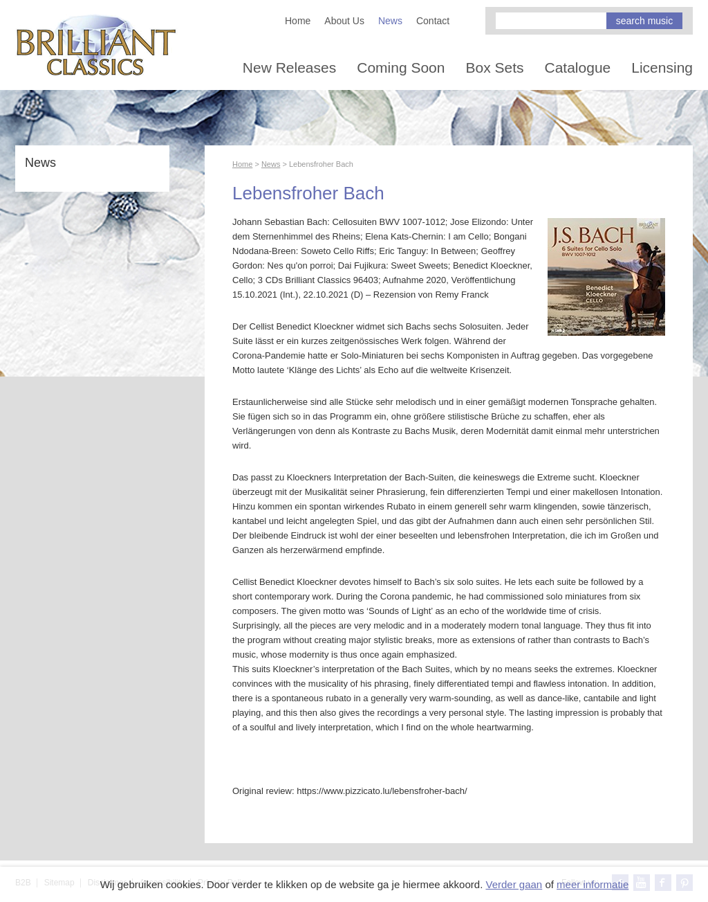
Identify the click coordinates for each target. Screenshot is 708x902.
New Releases (289, 67)
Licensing (662, 67)
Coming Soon (401, 67)
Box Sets (494, 67)
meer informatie (592, 884)
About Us (344, 20)
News (390, 20)
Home (297, 20)
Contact (432, 20)
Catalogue (578, 67)
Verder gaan (513, 884)
